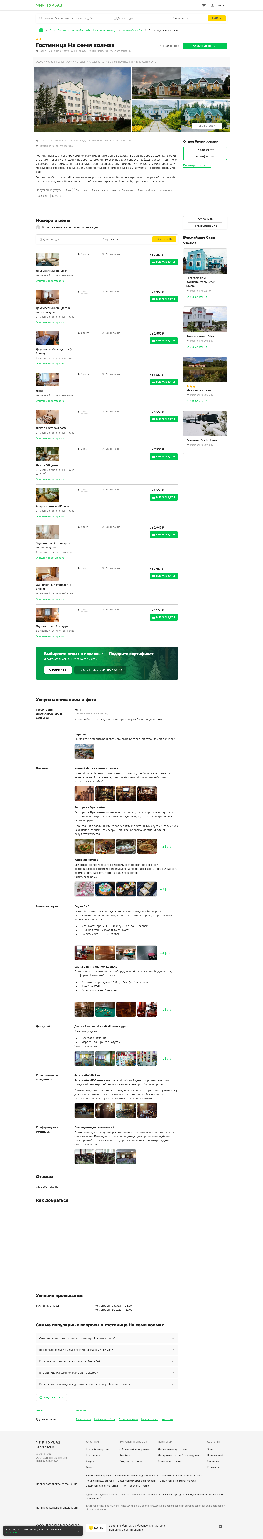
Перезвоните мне (205, 225)
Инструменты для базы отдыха (178, 1455)
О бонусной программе (134, 1449)
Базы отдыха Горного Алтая (102, 1485)
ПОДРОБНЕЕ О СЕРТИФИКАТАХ (100, 669)
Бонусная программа (133, 1441)
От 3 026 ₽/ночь (195, 347)
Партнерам (165, 1441)
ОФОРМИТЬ (57, 669)
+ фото (165, 846)
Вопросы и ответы (146, 61)
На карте (81, 1410)
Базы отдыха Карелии (98, 1475)
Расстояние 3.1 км (198, 290)
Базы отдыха (83, 1419)
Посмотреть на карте (197, 165)
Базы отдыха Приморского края (178, 1480)
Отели (40, 1410)
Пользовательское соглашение (56, 1484)
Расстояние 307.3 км (200, 445)
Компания (213, 1441)
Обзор (39, 61)
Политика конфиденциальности (57, 1507)
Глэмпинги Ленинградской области (182, 1475)
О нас (210, 1449)
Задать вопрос (51, 1397)
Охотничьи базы (128, 1419)
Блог (89, 1467)
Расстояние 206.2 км (200, 340)
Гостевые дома (149, 1419)
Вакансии (213, 1461)
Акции (90, 1461)
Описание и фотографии (50, 281)
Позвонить (205, 219)
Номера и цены (55, 61)
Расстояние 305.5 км (200, 395)
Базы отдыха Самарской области (137, 1480)
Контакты (213, 1467)
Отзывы (81, 61)
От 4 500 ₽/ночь (195, 297)
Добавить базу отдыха (173, 1449)
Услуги (70, 61)
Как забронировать (98, 1449)
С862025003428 (155, 1494)
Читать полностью (85, 877)
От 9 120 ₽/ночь (195, 401)
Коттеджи (167, 1419)
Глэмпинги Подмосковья (100, 1480)
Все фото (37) (207, 126)
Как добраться (97, 61)
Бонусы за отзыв (130, 1461)
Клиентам (92, 1441)
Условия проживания (120, 61)
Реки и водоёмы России (135, 1485)
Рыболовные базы (104, 1419)
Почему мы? (215, 1455)
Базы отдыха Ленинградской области (136, 1475)
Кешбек (124, 1455)
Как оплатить (94, 1455)
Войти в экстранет (170, 1461)
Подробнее (11, 1532)
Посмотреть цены (204, 45)
